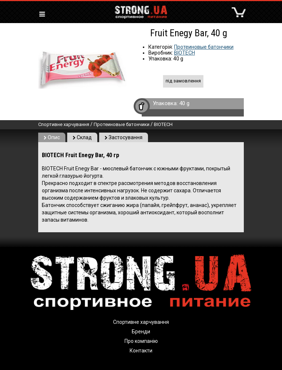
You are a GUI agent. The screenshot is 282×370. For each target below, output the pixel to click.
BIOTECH (184, 53)
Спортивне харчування (63, 124)
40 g (184, 103)
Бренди (141, 331)
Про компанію (141, 341)
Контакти (141, 351)
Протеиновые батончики (204, 47)
